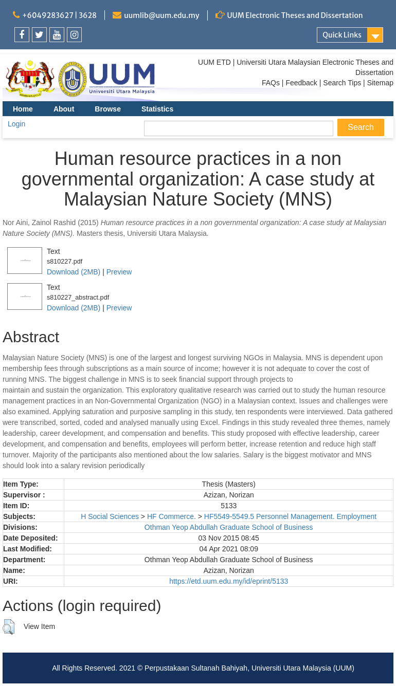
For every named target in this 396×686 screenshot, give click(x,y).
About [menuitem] (63, 109)
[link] (21, 34)
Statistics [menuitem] (157, 109)
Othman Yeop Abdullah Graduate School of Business (229, 527)
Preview (119, 272)
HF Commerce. (171, 516)
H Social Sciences (110, 516)
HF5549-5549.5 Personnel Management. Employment (290, 516)
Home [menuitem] (23, 109)
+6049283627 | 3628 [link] (59, 15)
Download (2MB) (73, 272)
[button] (8, 627)
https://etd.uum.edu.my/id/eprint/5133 (228, 581)
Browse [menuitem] (108, 109)
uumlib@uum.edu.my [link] (161, 15)
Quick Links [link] (342, 35)
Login (16, 124)
